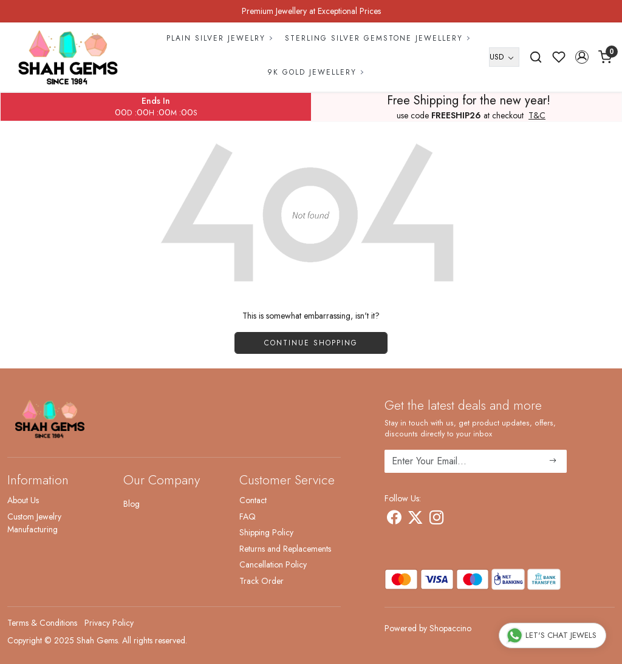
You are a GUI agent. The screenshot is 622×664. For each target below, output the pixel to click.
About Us (23, 500)
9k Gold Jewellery (315, 72)
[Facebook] (393, 519)
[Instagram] (436, 519)
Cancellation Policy (273, 564)
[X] (415, 519)
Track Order (261, 581)
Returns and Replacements (285, 549)
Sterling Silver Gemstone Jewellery (377, 38)
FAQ (247, 516)
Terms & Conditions (42, 623)
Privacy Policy (109, 623)
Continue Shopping (311, 342)
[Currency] (504, 57)
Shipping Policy (266, 532)
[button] (581, 57)
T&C (536, 115)
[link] (535, 57)
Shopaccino (450, 628)
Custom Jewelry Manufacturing (34, 522)
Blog (131, 504)
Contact (253, 500)
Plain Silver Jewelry (219, 38)
